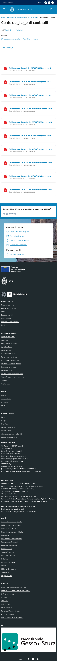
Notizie (3, 395)
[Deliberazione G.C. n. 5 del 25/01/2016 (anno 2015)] (5, 68)
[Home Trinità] (20, 9)
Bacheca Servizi (6, 548)
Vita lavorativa (6, 384)
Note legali (5, 559)
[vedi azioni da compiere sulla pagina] (17, 30)
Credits (3, 565)
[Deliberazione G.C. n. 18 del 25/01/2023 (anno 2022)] (5, 163)
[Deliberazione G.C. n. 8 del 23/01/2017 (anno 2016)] (5, 82)
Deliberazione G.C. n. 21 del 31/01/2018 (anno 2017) (30, 95)
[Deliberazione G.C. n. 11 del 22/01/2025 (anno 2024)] (5, 190)
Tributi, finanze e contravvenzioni (12, 377)
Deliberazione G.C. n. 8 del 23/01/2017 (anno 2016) (30, 81)
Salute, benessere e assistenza (12, 373)
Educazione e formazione (10, 360)
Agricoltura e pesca (8, 336)
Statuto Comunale (7, 552)
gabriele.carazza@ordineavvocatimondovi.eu (20, 511)
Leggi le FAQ (5, 535)
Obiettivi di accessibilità (9, 528)
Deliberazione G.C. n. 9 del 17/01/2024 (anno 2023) (30, 176)
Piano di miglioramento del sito (12, 532)
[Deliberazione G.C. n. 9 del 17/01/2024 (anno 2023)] (5, 176)
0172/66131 (8, 448)
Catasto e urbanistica (8, 353)
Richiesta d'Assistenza (9, 545)
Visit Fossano (5, 604)
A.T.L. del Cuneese (7, 614)
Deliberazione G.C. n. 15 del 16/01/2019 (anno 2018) (30, 108)
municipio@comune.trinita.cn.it (16, 458)
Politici (3, 325)
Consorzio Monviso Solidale (10, 611)
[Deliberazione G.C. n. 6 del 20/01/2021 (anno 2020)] (5, 136)
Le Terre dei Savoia (7, 594)
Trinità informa (6, 399)
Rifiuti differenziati (7, 607)
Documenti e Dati (7, 315)
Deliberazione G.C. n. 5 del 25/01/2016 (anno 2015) (30, 68)
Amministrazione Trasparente (16, 17)
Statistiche (5, 572)
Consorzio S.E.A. (6, 597)
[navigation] (4, 9)
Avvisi (3, 405)
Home (3, 17)
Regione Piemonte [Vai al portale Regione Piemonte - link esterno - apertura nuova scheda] (8, 2)
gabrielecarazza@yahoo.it (15, 509)
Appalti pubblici (6, 347)
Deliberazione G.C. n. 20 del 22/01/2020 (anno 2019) (30, 122)
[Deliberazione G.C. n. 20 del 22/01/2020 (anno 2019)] (5, 122)
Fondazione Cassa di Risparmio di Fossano (15, 590)
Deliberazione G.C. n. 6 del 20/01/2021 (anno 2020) (30, 135)
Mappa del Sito (6, 575)
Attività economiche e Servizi (11, 434)
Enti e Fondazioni (7, 318)
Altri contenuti (32, 17)
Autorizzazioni (6, 350)
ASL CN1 (4, 601)
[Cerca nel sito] (51, 9)
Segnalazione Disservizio (9, 542)
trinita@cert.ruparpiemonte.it (16, 456)
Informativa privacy (8, 555)
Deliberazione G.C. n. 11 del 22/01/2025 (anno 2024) (30, 189)
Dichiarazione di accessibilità (11, 525)
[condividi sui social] (6, 30)
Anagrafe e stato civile (9, 343)
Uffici (3, 311)
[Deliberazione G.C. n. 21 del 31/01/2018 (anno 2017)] (5, 95)
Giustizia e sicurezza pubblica (11, 363)
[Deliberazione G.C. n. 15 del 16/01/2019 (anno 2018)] (5, 109)
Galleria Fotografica (8, 427)
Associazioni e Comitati (9, 437)
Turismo (4, 380)
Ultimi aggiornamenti (8, 569)
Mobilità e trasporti (7, 370)
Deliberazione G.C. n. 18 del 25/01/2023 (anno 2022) (30, 162)
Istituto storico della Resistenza (12, 617)
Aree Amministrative (8, 308)
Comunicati (5, 402)
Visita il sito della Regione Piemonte (13, 587)
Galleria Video (6, 430)
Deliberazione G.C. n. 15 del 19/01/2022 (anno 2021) (30, 149)
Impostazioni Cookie (8, 562)
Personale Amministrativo (10, 321)
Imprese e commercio (8, 367)
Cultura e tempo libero (9, 357)
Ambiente (4, 340)
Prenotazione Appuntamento (11, 538)
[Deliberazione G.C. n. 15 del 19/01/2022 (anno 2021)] (5, 149)
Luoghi (3, 420)
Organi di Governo (7, 305)
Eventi (3, 417)
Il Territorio (5, 424)
